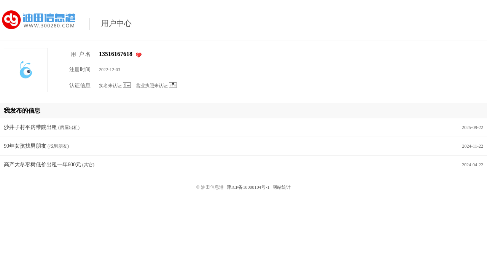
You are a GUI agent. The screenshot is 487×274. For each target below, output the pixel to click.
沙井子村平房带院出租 (30, 127)
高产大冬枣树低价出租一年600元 (42, 164)
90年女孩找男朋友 (25, 146)
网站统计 (281, 187)
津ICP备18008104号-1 (248, 187)
